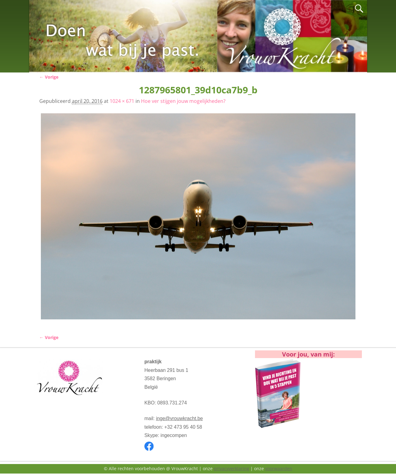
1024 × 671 (122, 101)
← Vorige (48, 77)
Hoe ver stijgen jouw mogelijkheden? (183, 101)
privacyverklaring (231, 468)
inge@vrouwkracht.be (179, 418)
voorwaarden (278, 468)
